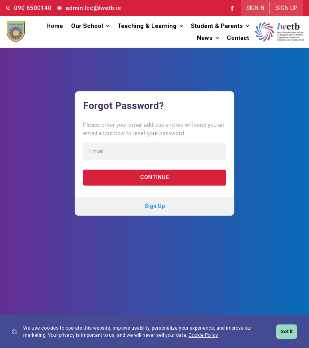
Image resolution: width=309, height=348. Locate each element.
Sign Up (286, 8)
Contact (238, 38)
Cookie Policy (203, 335)
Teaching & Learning (150, 26)
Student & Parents (220, 26)
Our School (90, 26)
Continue (154, 177)
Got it (286, 331)
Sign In (255, 8)
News (208, 38)
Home (54, 26)
